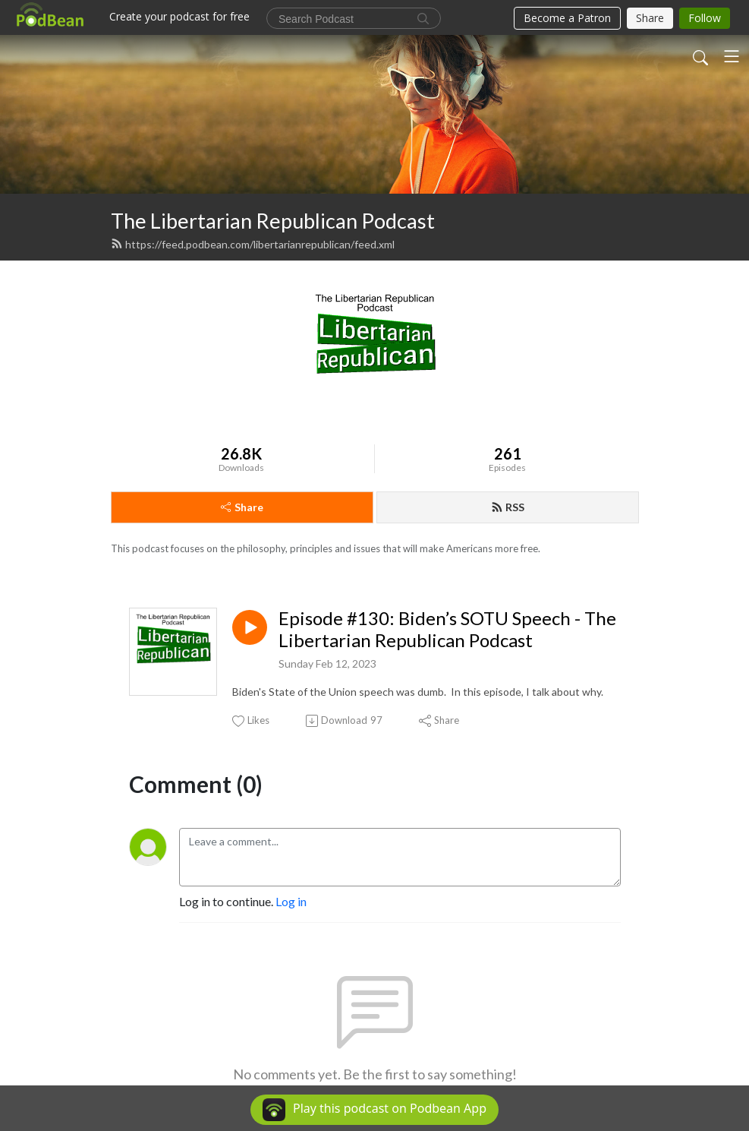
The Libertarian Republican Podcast (273, 220)
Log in (291, 901)
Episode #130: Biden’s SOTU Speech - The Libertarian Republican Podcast (447, 629)
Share (242, 507)
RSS (507, 507)
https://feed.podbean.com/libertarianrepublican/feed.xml (253, 244)
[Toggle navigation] (731, 56)
